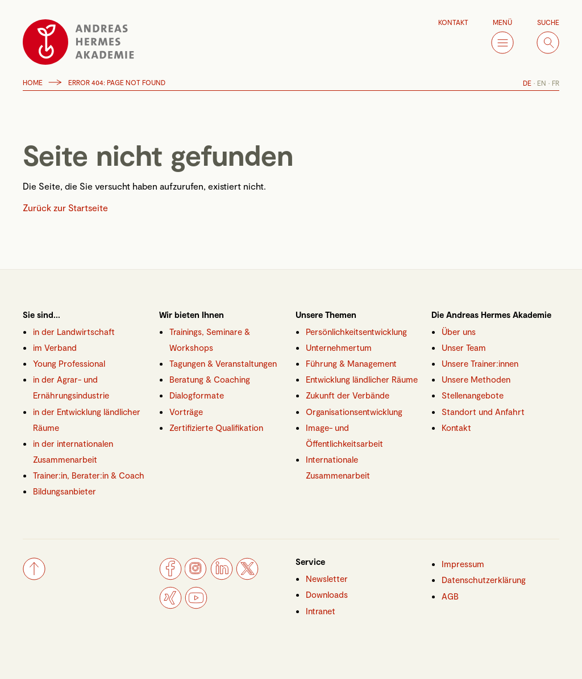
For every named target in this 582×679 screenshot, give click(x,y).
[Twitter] (247, 576)
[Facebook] (170, 576)
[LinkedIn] (221, 576)
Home (33, 82)
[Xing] (170, 605)
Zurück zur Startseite (65, 207)
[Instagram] (196, 576)
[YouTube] (196, 605)
